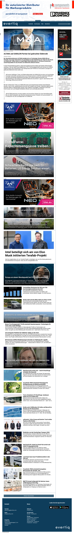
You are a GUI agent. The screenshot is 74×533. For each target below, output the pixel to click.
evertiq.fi (48, 20)
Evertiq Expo (37, 23)
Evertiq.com (30, 510)
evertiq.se (69, 20)
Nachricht (31, 23)
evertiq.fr (53, 20)
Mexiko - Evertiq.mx (31, 514)
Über (42, 23)
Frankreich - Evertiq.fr (32, 522)
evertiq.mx (58, 20)
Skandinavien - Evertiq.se (33, 521)
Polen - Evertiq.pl (31, 520)
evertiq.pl (64, 20)
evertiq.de (38, 20)
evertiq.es (43, 20)
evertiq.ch (26, 20)
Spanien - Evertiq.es (31, 518)
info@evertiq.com (9, 514)
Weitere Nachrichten (29, 496)
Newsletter (47, 23)
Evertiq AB (10, 24)
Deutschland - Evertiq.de (33, 517)
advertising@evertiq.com (10, 510)
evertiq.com (32, 20)
